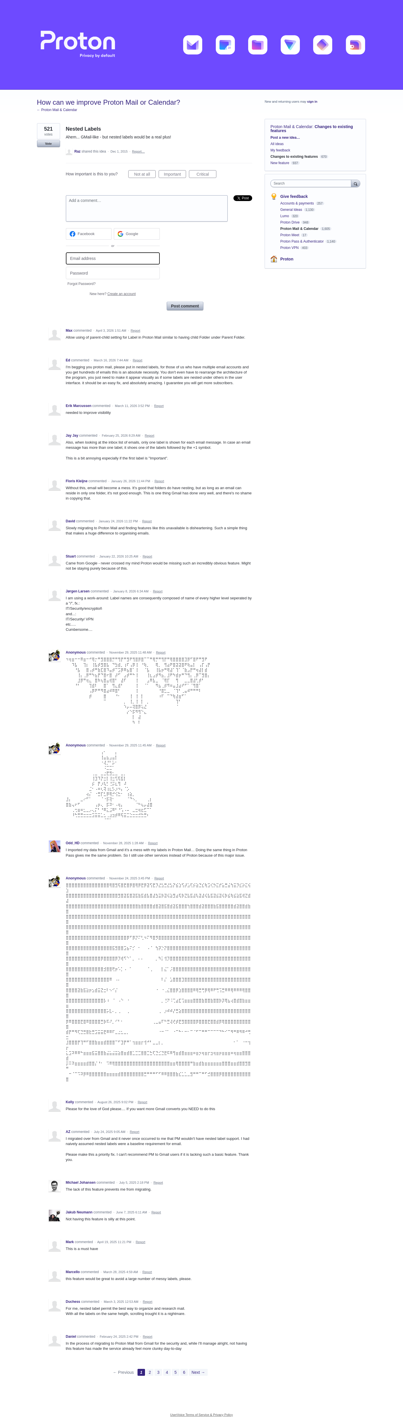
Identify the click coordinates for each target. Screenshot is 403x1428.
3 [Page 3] (158, 1372)
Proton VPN (290, 248)
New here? (112, 294)
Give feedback (294, 196)
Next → (198, 1372)
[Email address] (113, 258)
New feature (279, 163)
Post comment (185, 306)
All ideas (276, 144)
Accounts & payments (297, 203)
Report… (138, 151)
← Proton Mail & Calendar (57, 110)
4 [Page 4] (167, 1372)
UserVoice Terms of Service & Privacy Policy (201, 1414)
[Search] (355, 183)
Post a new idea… (285, 138)
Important (175, 175)
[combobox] (312, 183)
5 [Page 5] (175, 1372)
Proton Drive (290, 222)
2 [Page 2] (150, 1372)
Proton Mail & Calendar (291, 126)
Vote (48, 143)
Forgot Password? (82, 284)
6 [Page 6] (184, 1372)
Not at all (145, 175)
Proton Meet (290, 235)
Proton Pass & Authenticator (302, 241)
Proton (286, 259)
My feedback (280, 150)
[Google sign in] (137, 234)
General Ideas (291, 210)
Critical (206, 175)
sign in (312, 101)
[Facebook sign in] (89, 234)
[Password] (113, 273)
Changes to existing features (294, 157)
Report (135, 330)
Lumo (285, 216)
